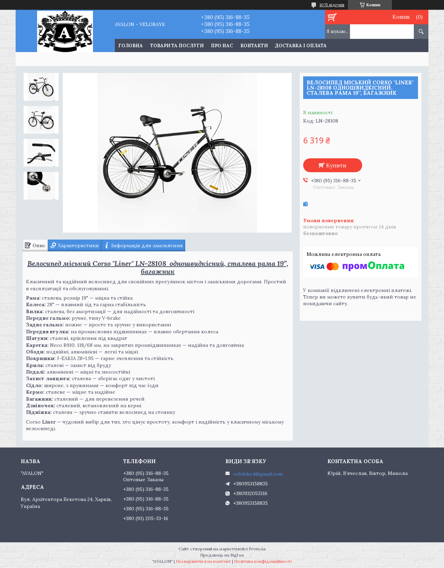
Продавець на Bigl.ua (222, 555)
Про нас (222, 46)
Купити (336, 165)
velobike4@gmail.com (258, 474)
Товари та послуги (177, 46)
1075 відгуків (331, 4)
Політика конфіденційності (263, 561)
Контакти (254, 46)
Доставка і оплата (301, 46)
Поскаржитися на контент (203, 561)
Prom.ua (257, 548)
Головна (130, 46)
